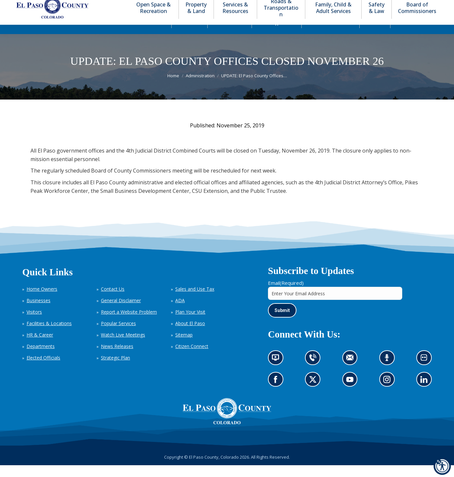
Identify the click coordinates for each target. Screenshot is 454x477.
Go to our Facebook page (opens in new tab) (277, 393)
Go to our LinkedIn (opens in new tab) (425, 393)
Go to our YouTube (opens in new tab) (351, 393)
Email (286, 294)
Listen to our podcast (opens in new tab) (388, 371)
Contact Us (112, 301)
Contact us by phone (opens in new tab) (314, 371)
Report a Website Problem (129, 324)
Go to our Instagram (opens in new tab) (389, 393)
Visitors (34, 324)
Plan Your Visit (190, 324)
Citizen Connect (191, 358)
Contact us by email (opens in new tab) (352, 371)
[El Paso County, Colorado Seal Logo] (227, 434)
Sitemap (184, 346)
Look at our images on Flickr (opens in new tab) (426, 371)
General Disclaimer (121, 312)
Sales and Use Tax (194, 301)
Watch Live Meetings (123, 346)
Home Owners (42, 301)
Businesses (38, 312)
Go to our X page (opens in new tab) (314, 393)
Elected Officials (43, 369)
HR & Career (40, 346)
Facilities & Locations (49, 335)
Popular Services (118, 335)
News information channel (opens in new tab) (277, 371)
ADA (180, 312)
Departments (41, 358)
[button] (405, 6)
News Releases (117, 358)
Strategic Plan (115, 369)
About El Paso (190, 335)
